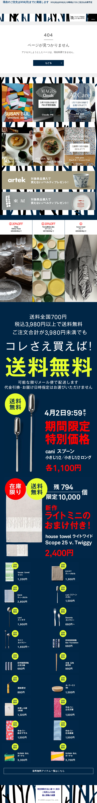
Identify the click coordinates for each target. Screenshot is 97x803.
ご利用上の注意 (48, 792)
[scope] (8, 17)
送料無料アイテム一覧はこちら (48, 771)
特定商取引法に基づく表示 (48, 789)
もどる (48, 63)
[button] (93, 17)
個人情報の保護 (48, 795)
